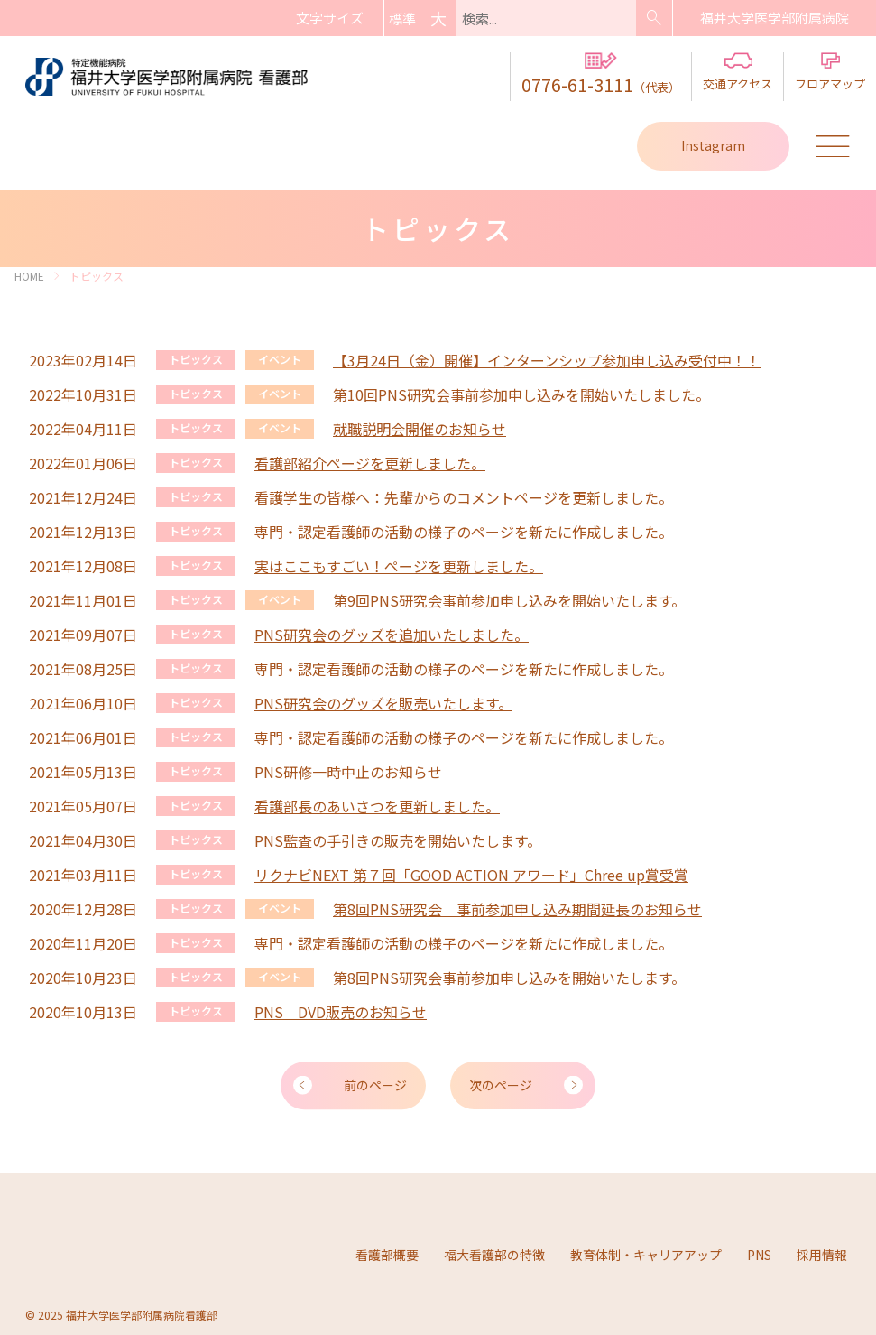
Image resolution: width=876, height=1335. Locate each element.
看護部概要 (387, 1253)
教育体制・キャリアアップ (646, 1253)
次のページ (501, 1084)
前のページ (375, 1084)
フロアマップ (830, 72)
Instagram (713, 145)
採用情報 (822, 1253)
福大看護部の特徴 (494, 1253)
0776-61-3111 (600, 74)
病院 (774, 17)
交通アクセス (737, 72)
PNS (759, 1253)
